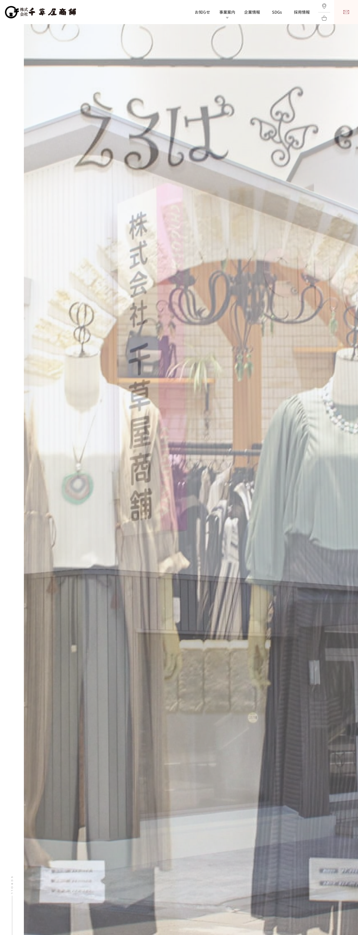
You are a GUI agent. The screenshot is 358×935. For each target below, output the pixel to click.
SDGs (277, 12)
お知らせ (202, 12)
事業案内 (227, 12)
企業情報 (252, 12)
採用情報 (302, 12)
